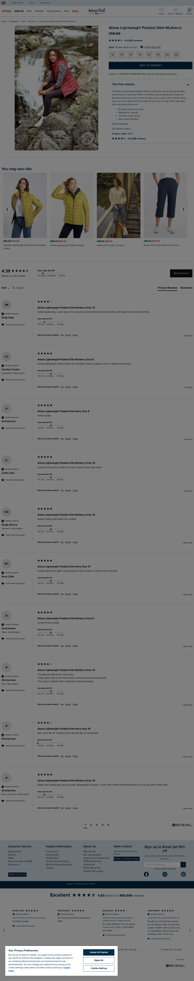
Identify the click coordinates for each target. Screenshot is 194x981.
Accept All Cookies (99, 952)
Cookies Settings (99, 968)
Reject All (98, 960)
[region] (61, 960)
